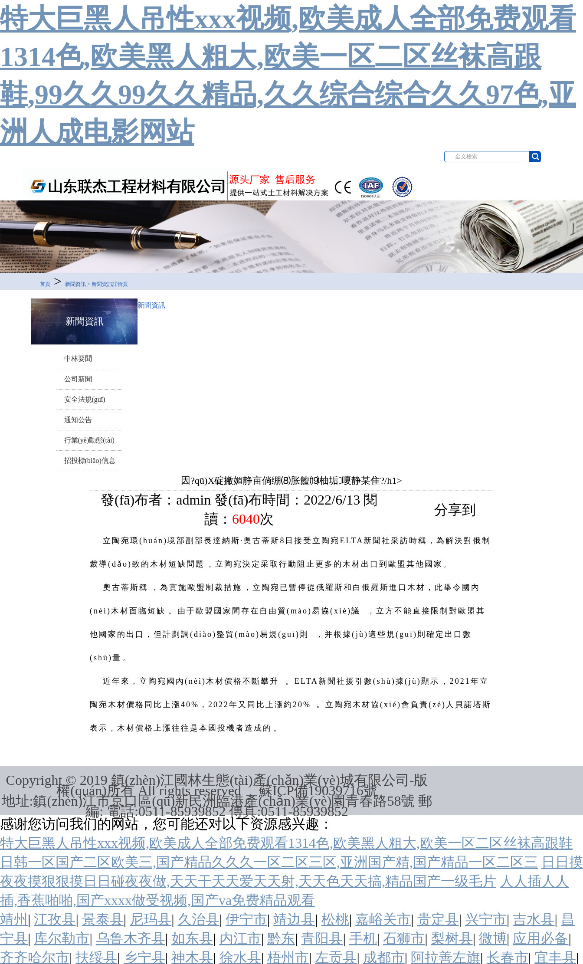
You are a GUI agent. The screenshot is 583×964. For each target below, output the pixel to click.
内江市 (240, 938)
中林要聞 (78, 358)
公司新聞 (78, 379)
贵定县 (438, 919)
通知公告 (78, 419)
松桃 (335, 919)
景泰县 (103, 919)
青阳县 (322, 938)
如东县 (192, 938)
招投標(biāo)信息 (89, 460)
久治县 (198, 919)
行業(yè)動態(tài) (89, 440)
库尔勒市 (61, 938)
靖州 (14, 919)
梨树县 (452, 938)
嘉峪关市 (383, 919)
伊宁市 (246, 919)
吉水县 (533, 919)
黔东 (281, 938)
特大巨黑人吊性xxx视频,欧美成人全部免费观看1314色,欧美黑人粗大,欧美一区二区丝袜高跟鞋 (286, 843)
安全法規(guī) (84, 399)
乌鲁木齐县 (130, 938)
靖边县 (294, 919)
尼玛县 (150, 919)
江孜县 (54, 919)
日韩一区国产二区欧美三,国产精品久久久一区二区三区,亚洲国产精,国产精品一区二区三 (269, 862)
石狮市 (404, 938)
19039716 (336, 790)
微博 (493, 938)
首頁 (45, 284)
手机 (363, 938)
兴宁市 (486, 919)
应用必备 (540, 938)
